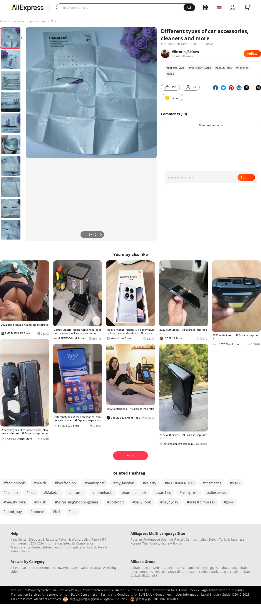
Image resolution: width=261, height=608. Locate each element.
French (179, 539)
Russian (136, 539)
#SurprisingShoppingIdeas (77, 502)
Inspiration (18, 21)
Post (54, 21)
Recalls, (103, 547)
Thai (145, 543)
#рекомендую (175, 68)
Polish (177, 543)
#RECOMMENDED (179, 483)
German (191, 539)
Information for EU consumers (175, 590)
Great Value (80, 568)
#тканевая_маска (200, 68)
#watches (163, 492)
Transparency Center (25, 547)
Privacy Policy (69, 590)
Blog (113, 568)
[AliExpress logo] (27, 7)
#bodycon (115, 502)
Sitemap (120, 590)
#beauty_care (223, 68)
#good (229, 502)
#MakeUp (52, 492)
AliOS (145, 575)
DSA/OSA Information (46, 543)
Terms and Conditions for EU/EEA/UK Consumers (136, 594)
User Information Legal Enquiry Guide (203, 594)
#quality (149, 483)
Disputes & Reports (43, 539)
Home (3, 21)
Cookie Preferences (97, 590)
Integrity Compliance (78, 543)
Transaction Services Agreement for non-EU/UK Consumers (54, 594)
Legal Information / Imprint (221, 590)
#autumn (76, 492)
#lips (72, 511)
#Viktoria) (242, 68)
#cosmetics (211, 483)
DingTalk (174, 572)
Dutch (213, 539)
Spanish (167, 539)
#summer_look (134, 492)
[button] (47, 8)
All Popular (18, 568)
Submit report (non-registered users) (69, 547)
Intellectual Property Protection (33, 590)
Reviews (96, 568)
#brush (40, 502)
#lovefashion (65, 483)
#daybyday (169, 502)
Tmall (234, 572)
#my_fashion (123, 483)
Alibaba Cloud (226, 568)
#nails (170, 74)
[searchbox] (121, 7)
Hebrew (166, 543)
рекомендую (38, 21)
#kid (56, 511)
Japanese (237, 539)
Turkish (224, 539)
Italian (203, 539)
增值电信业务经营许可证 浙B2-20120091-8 (99, 599)
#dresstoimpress (201, 502)
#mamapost (95, 483)
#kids (31, 492)
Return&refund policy (74, 539)
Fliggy (210, 568)
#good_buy (12, 511)
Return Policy (20, 551)
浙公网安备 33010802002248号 (154, 599)
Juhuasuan (189, 572)
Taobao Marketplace (213, 572)
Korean (135, 543)
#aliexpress (189, 492)
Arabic (154, 543)
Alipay (200, 568)
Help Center (19, 539)
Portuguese (151, 539)
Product (33, 568)
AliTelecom (159, 572)
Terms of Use (139, 590)
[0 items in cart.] (247, 7)
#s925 (235, 483)
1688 (153, 575)
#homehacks (102, 492)
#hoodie (37, 511)
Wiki (106, 568)
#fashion (10, 492)
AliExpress (173, 568)
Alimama (188, 568)
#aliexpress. (217, 492)
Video (14, 572)
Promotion (47, 568)
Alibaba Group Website (147, 568)
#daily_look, (142, 502)
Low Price (63, 568)
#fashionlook (14, 483)
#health (39, 483)
